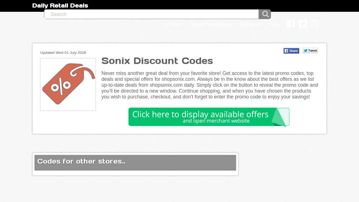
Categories (250, 6)
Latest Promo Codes (211, 6)
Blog (274, 6)
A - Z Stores (170, 6)
